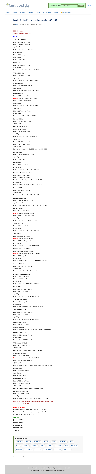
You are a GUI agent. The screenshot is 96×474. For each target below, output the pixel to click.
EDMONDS (63, 442)
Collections (22, 12)
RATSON (19, 449)
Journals (14, 12)
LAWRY (50, 446)
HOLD (42, 446)
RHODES (38, 449)
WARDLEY (67, 449)
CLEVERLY (37, 442)
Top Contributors (47, 12)
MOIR (66, 446)
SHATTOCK (47, 449)
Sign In (89, 5)
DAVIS (46, 442)
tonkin (16, 24)
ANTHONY (19, 442)
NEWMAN (74, 446)
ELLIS (71, 442)
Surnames (30, 12)
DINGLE (54, 442)
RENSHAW (28, 449)
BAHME (28, 442)
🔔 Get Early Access (66, 12)
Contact (56, 12)
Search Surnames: (55, 5)
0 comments (42, 24)
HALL (18, 446)
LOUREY (58, 446)
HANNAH (26, 446)
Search (38, 12)
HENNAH (34, 446)
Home (7, 12)
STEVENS (57, 449)
